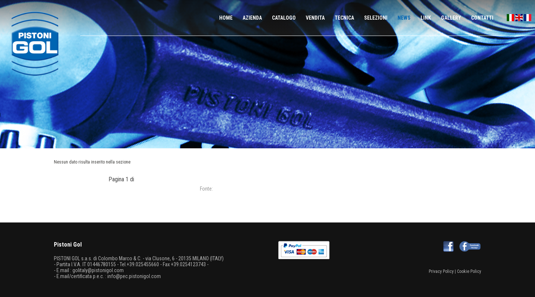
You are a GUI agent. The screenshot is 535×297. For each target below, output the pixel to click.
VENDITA (315, 18)
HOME (226, 18)
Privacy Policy (441, 271)
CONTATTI (482, 18)
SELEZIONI (376, 18)
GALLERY (451, 18)
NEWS (404, 18)
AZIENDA (252, 18)
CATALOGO (284, 18)
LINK (426, 18)
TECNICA (344, 18)
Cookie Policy (469, 271)
